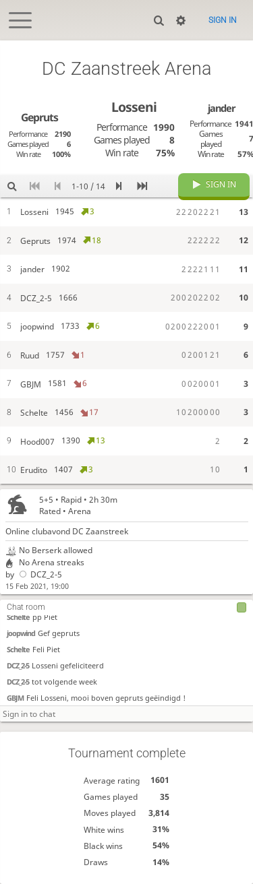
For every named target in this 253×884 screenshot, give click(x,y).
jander (221, 108)
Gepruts (39, 117)
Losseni (134, 107)
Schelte (18, 617)
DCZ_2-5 (39, 574)
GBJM (15, 698)
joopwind (21, 633)
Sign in (222, 20)
